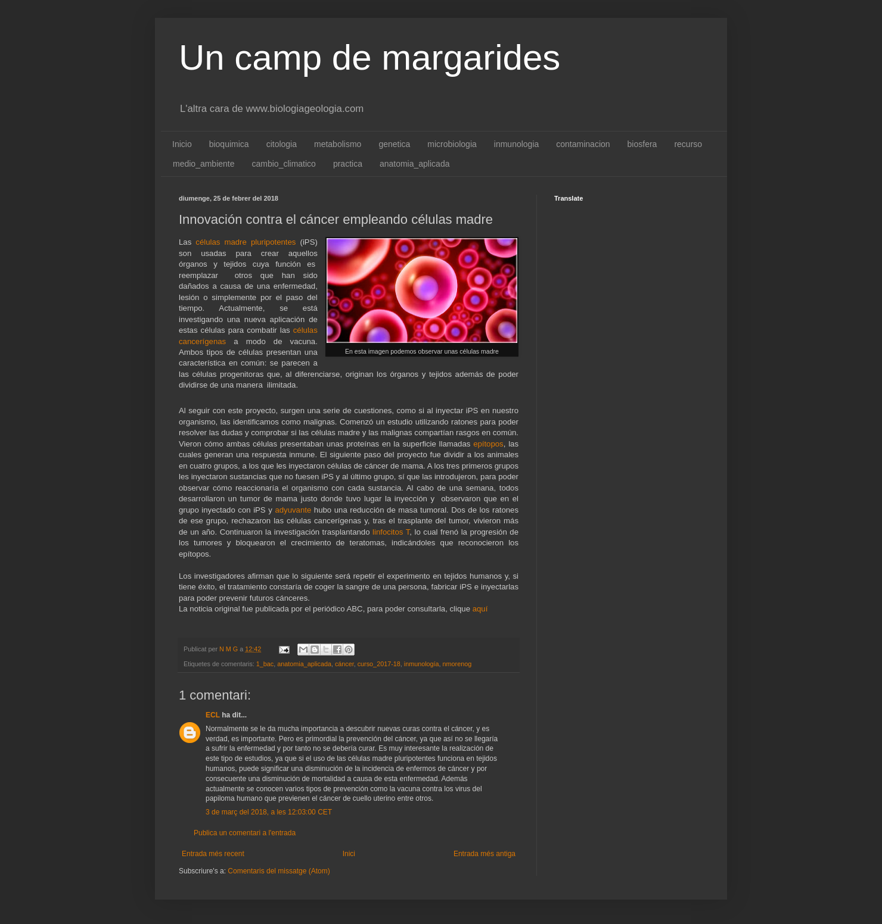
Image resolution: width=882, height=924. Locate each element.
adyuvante (293, 509)
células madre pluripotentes (245, 242)
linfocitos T (390, 531)
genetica (394, 144)
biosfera (642, 144)
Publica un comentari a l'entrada (245, 833)
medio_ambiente (204, 163)
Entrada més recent (213, 854)
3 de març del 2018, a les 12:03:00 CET (269, 812)
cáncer (344, 663)
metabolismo (337, 144)
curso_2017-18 (379, 663)
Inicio (182, 144)
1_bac (265, 663)
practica (347, 163)
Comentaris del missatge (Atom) (279, 871)
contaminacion (583, 144)
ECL (213, 715)
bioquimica (229, 144)
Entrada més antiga (484, 854)
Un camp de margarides (369, 57)
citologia (281, 144)
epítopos (488, 443)
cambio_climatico (284, 163)
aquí (480, 608)
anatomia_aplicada (415, 163)
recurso (688, 144)
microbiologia (451, 144)
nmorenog (457, 663)
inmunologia (516, 144)
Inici (349, 854)
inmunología (421, 663)
